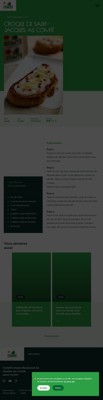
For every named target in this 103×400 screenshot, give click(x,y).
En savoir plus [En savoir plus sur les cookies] (69, 381)
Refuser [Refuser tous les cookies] (58, 388)
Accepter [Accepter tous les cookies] (43, 388)
